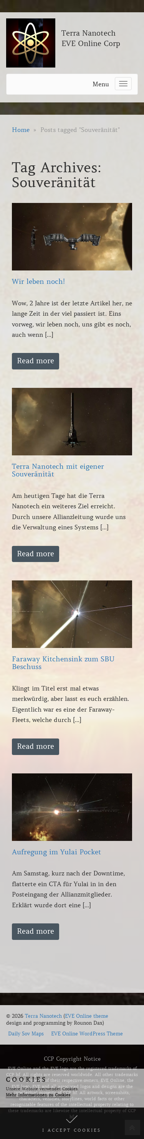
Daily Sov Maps (26, 1033)
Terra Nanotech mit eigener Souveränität (58, 470)
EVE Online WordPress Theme (87, 1033)
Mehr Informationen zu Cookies (38, 1095)
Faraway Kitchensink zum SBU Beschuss (63, 663)
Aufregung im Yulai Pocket (56, 852)
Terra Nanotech (43, 1016)
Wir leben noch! (38, 281)
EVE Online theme (86, 1016)
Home (21, 130)
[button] (72, 1123)
